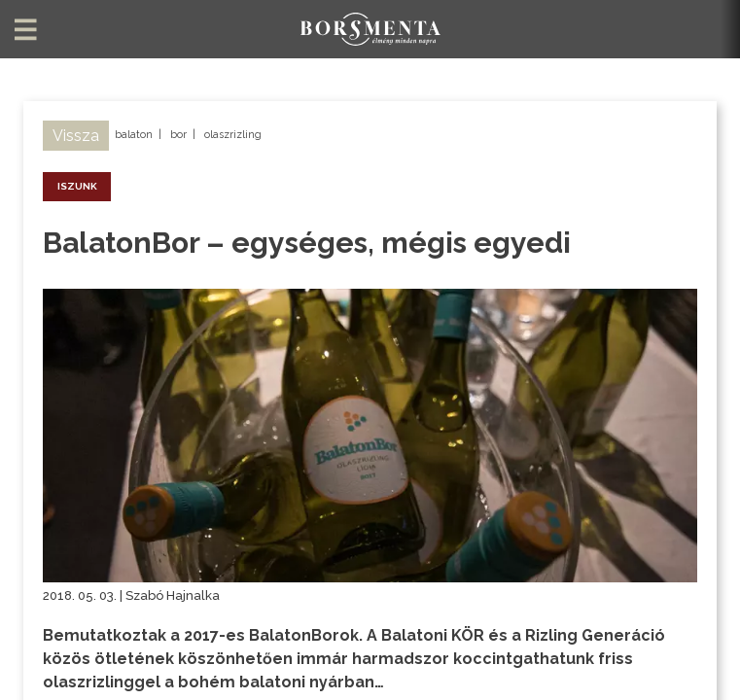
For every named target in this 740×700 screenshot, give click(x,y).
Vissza (76, 135)
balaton (134, 134)
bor (178, 134)
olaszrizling (233, 134)
